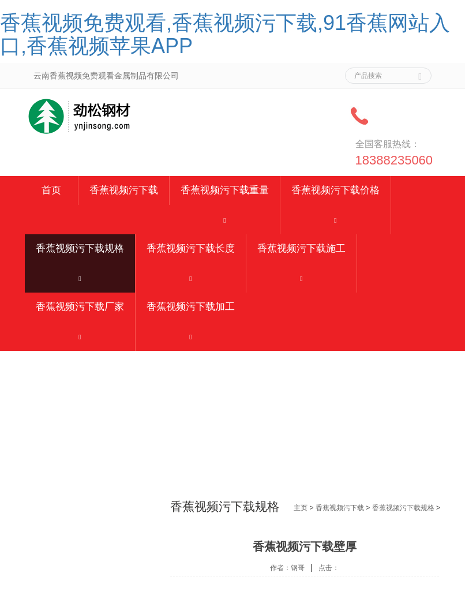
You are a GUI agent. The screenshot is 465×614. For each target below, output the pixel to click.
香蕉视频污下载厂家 (80, 306)
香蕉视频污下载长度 (191, 248)
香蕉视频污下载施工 (301, 248)
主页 (301, 508)
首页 (51, 190)
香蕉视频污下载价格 (335, 190)
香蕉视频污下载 (123, 190)
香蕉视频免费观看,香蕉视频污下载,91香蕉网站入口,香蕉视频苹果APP (225, 34)
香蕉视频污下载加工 (191, 306)
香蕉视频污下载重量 (225, 190)
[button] (225, 219)
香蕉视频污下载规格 (80, 248)
